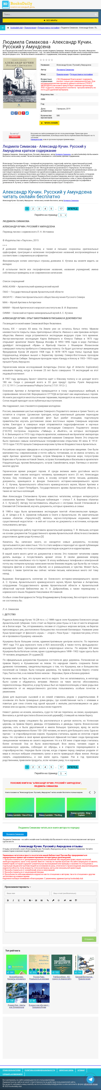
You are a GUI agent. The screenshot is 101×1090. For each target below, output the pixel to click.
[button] (7, 900)
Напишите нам (36, 139)
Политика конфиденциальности (40, 1070)
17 (61, 208)
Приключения (63, 74)
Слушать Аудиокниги (12, 1074)
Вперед (72, 208)
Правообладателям (12, 1070)
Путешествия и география (81, 74)
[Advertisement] (50, 1037)
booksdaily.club (19, 4)
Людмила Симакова (65, 70)
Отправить (89, 939)
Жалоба (15, 137)
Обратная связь (66, 1070)
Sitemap (81, 1070)
